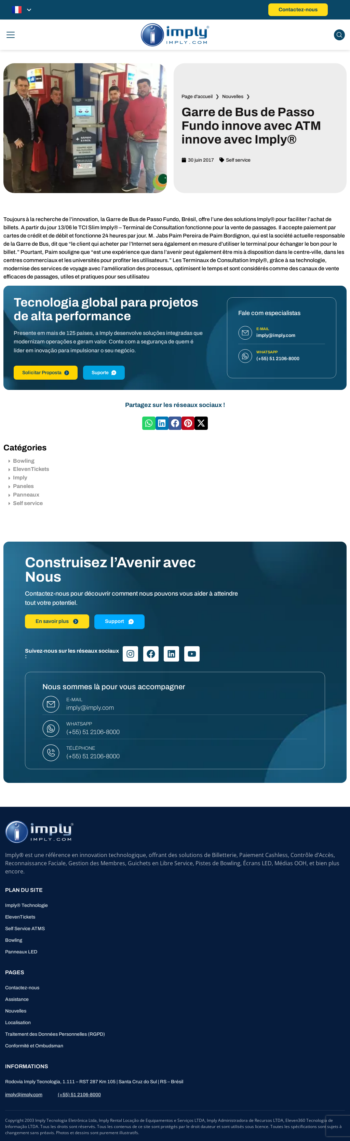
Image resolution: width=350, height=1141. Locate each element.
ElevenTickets (29, 469)
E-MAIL (74, 699)
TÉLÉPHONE (80, 748)
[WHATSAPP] (50, 728)
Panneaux (24, 495)
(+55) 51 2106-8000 (93, 732)
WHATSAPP (79, 723)
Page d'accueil (197, 96)
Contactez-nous (22, 987)
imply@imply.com (90, 707)
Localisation (18, 1022)
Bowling (22, 461)
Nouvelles (232, 96)
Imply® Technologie (26, 905)
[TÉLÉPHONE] (50, 752)
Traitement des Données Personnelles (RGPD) (55, 1034)
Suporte (104, 372)
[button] (148, 423)
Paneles (21, 486)
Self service (238, 160)
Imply (18, 477)
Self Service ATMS (25, 928)
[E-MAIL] (50, 704)
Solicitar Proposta (45, 372)
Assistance (17, 999)
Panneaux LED (21, 951)
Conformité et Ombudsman (34, 1045)
